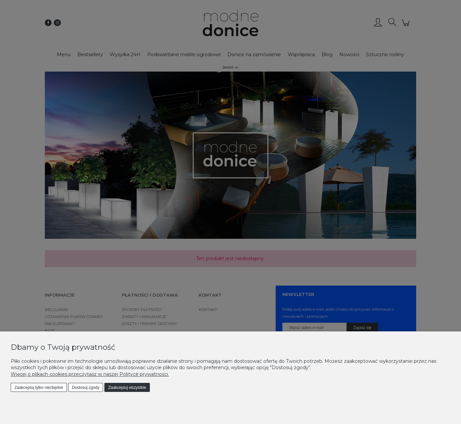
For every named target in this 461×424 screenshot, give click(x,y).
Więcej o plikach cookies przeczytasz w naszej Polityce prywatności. (90, 374)
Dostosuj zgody (85, 387)
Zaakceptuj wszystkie (127, 387)
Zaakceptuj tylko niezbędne (38, 387)
